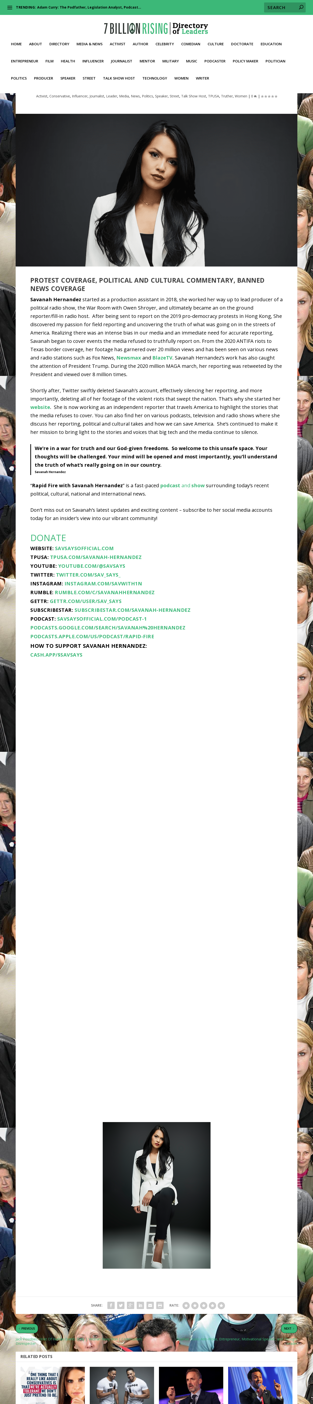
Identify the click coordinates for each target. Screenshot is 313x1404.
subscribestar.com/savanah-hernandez (133, 649)
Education (271, 39)
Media (124, 135)
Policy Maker (245, 56)
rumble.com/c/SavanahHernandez (105, 631)
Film (49, 56)
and (182, 524)
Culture (216, 39)
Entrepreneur (24, 56)
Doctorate (242, 39)
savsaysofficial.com (84, 587)
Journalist (121, 56)
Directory (59, 39)
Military (170, 56)
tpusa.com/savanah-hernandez (96, 596)
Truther (227, 135)
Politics (19, 73)
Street (89, 73)
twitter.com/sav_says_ (88, 613)
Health (68, 56)
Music (191, 56)
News (135, 135)
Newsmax (128, 396)
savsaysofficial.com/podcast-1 (102, 657)
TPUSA (213, 135)
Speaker (67, 73)
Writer (202, 73)
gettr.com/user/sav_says (86, 640)
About (35, 39)
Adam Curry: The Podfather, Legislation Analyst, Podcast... (89, 7)
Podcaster (214, 56)
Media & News (89, 39)
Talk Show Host (119, 73)
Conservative (59, 135)
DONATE (48, 577)
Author (140, 39)
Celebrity (165, 39)
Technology (154, 73)
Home (16, 39)
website (40, 446)
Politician (275, 56)
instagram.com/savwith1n (103, 622)
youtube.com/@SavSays (91, 605)
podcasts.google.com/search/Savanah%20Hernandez (107, 666)
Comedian (190, 39)
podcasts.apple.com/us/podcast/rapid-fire (92, 675)
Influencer (93, 56)
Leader (111, 135)
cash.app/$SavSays (56, 693)
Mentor (147, 56)
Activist (117, 39)
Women (181, 73)
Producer (43, 73)
